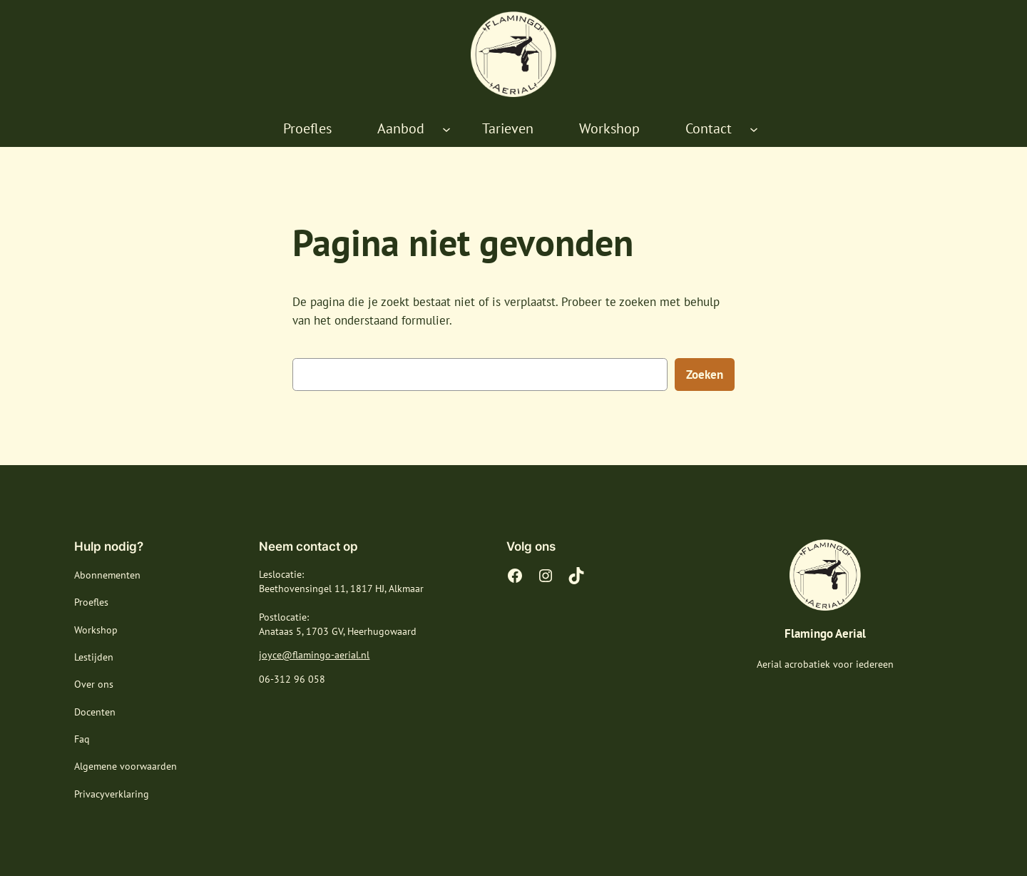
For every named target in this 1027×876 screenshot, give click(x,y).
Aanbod (400, 128)
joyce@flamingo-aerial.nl (314, 654)
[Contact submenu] (754, 129)
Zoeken (704, 374)
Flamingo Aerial (825, 633)
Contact (708, 128)
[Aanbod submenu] (446, 129)
